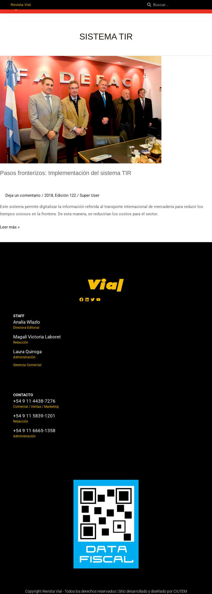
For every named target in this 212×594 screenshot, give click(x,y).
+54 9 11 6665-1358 (34, 430)
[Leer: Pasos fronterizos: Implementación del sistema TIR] (80, 109)
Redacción (20, 342)
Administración (24, 357)
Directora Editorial (26, 328)
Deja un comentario (23, 195)
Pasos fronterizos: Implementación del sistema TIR (69, 172)
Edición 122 (65, 195)
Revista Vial (21, 4)
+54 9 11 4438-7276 (34, 401)
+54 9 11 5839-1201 (34, 415)
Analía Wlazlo (26, 322)
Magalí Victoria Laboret (37, 336)
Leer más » (10, 227)
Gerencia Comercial (27, 365)
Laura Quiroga (27, 351)
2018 (48, 195)
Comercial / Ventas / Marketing (36, 407)
